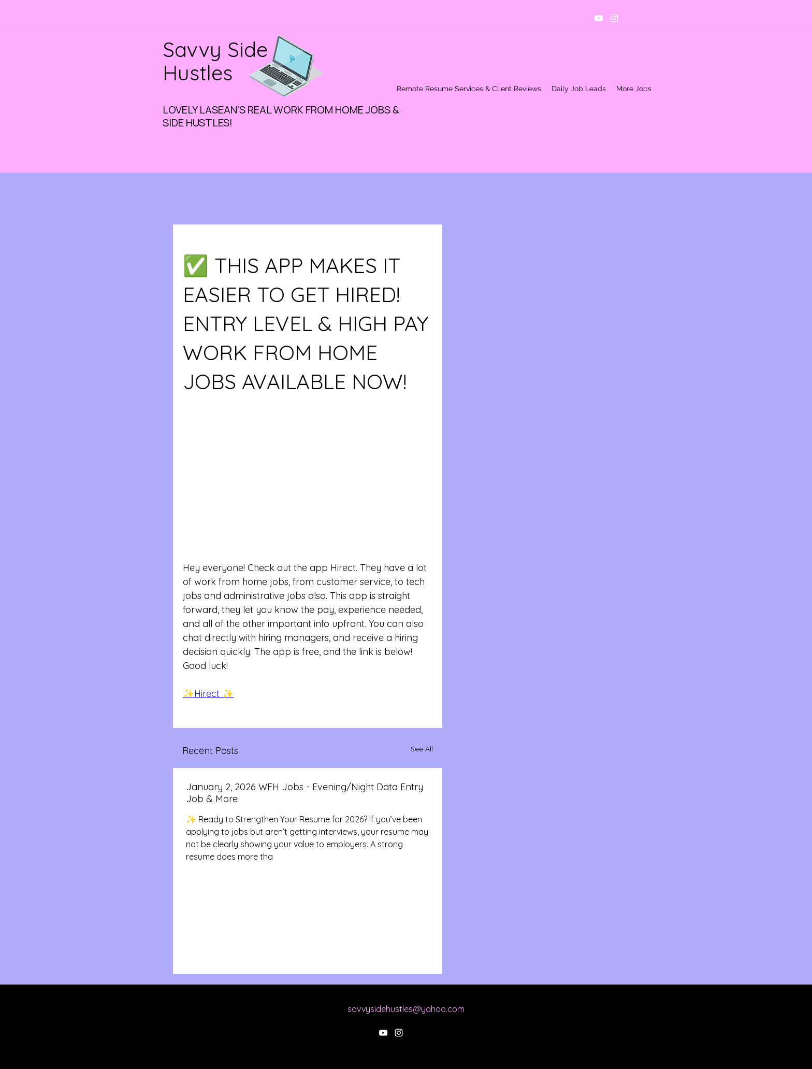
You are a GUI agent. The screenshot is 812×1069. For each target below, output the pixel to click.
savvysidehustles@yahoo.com (406, 1009)
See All (422, 748)
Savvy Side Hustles (215, 60)
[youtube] (598, 18)
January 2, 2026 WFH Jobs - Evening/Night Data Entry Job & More (304, 793)
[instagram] (614, 18)
